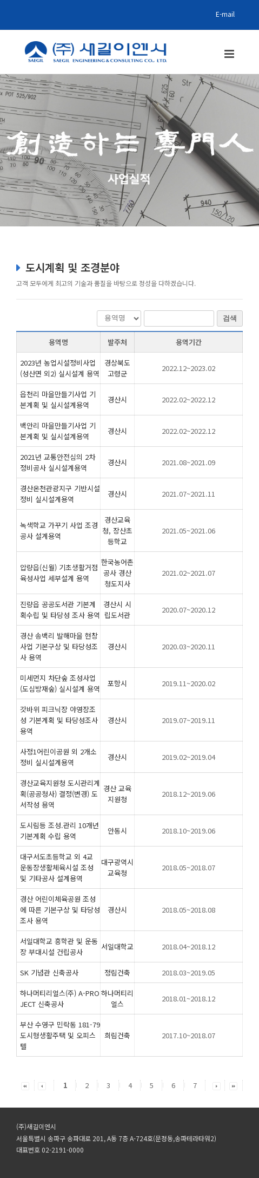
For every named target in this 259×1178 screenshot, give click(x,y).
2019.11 (188, 683)
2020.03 (188, 646)
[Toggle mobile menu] (230, 54)
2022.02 (188, 399)
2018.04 (188, 946)
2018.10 (188, 830)
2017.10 (188, 1035)
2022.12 (188, 368)
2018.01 (188, 998)
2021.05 (188, 530)
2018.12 (188, 794)
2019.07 (188, 720)
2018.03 (188, 972)
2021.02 (188, 573)
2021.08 (188, 462)
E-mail (225, 13)
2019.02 (188, 757)
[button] (25, 1085)
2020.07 (188, 609)
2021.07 (188, 494)
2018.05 (188, 867)
